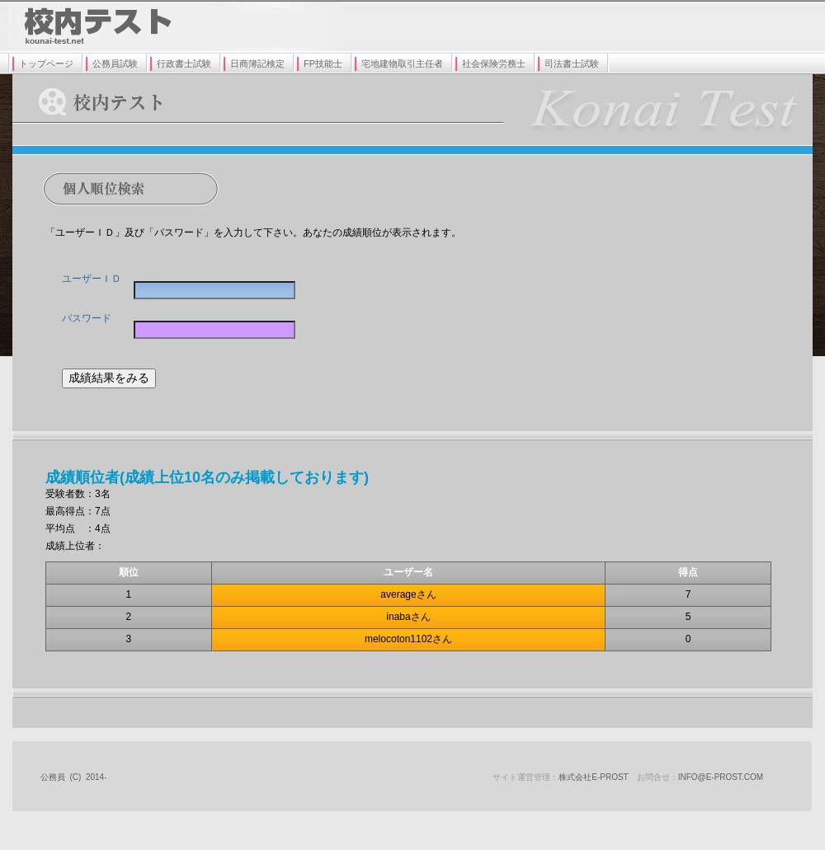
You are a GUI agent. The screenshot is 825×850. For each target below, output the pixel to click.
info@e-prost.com (720, 777)
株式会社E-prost (593, 777)
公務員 (52, 777)
